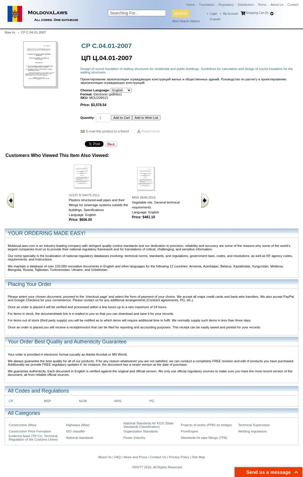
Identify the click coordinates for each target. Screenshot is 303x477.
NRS (117, 401)
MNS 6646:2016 (144, 197)
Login (213, 13)
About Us (276, 4)
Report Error (151, 131)
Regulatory (226, 4)
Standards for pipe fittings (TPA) (204, 437)
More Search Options (186, 21)
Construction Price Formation (30, 431)
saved (215, 19)
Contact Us (158, 457)
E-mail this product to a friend (107, 131)
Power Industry (134, 437)
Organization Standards (141, 431)
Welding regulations (252, 431)
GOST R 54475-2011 (84, 195)
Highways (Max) (77, 425)
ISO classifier (75, 431)
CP (11, 401)
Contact (292, 4)
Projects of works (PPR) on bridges (206, 425)
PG (151, 401)
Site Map (198, 457)
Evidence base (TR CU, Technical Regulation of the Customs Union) (33, 437)
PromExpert (189, 431)
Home (190, 4)
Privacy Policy (179, 457)
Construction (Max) (22, 425)
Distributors (246, 4)
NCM (83, 401)
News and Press (135, 457)
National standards (79, 437)
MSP (47, 401)
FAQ (117, 457)
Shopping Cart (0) (257, 12)
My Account (230, 13)
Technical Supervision (254, 425)
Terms (262, 4)
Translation (206, 4)
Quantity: (88, 117)
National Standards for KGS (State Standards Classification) (149, 424)
